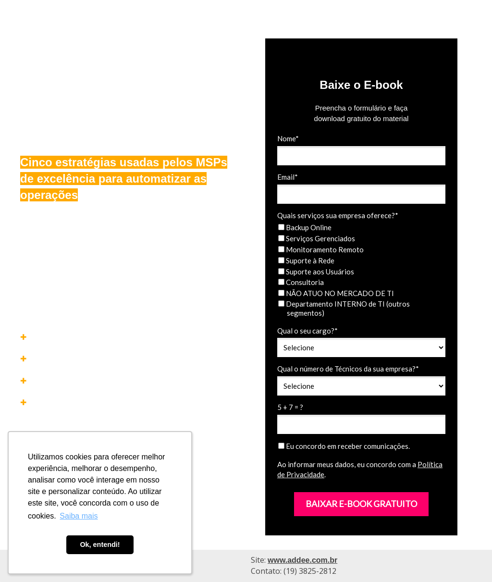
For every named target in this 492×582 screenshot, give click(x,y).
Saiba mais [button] (79, 516)
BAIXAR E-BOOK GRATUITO (361, 503)
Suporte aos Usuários (316, 271)
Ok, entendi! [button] (100, 544)
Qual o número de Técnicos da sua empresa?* (348, 368)
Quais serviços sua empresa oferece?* (337, 215)
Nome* (288, 138)
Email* (287, 177)
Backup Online (305, 227)
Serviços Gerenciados (316, 238)
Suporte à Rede (306, 260)
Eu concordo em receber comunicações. (344, 446)
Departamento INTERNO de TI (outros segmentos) (344, 308)
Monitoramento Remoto (321, 249)
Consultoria (301, 282)
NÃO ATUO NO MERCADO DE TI (336, 293)
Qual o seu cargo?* (307, 330)
